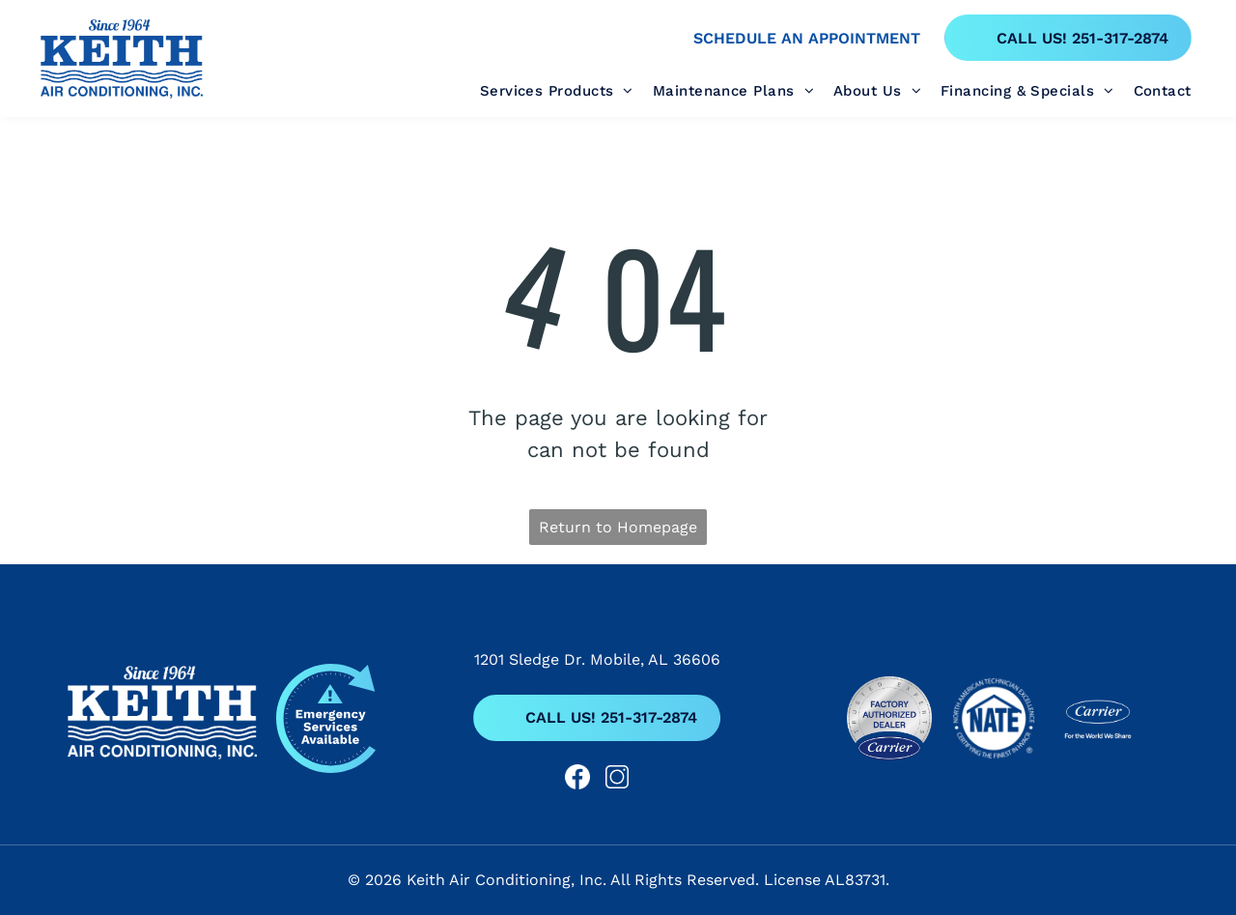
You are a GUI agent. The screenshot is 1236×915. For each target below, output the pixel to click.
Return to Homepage (618, 527)
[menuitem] (566, 91)
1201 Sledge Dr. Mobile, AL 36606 (597, 659)
